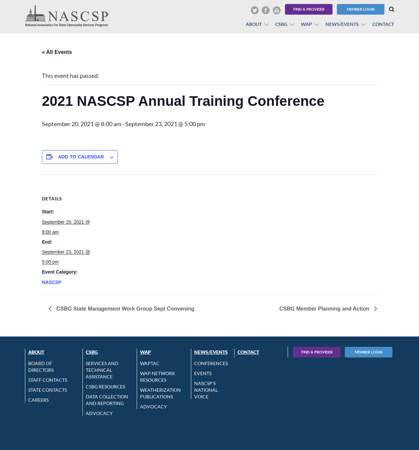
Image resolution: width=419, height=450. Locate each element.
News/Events (342, 24)
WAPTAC (150, 363)
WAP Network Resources (157, 376)
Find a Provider (309, 9)
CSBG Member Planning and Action (325, 309)
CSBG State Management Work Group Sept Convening (124, 309)
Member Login (360, 9)
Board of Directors (41, 366)
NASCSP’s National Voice (206, 389)
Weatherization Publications (160, 393)
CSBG (281, 24)
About (254, 24)
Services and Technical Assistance (102, 369)
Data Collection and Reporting (107, 400)
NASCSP (51, 282)
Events (202, 373)
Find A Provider (317, 352)
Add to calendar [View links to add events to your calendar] (81, 156)
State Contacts (47, 390)
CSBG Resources (105, 386)
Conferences (211, 363)
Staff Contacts (47, 380)
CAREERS (38, 400)
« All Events (57, 52)
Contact (383, 24)
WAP (306, 24)
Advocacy (99, 413)
